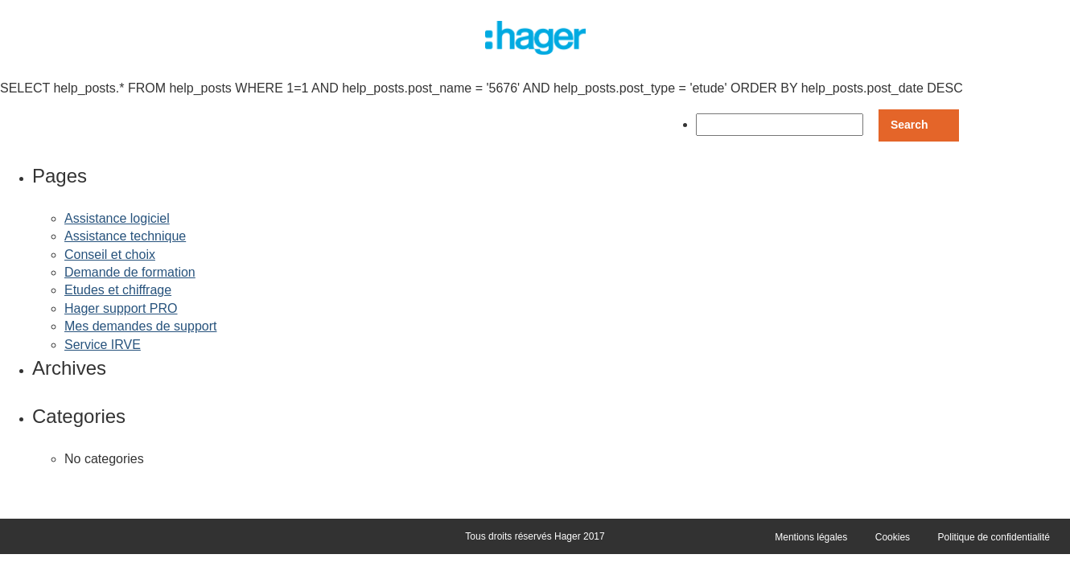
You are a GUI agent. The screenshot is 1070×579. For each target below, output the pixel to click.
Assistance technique (125, 236)
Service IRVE (102, 344)
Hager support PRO (121, 308)
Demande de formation (129, 272)
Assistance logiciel (117, 218)
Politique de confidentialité (994, 537)
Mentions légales (811, 537)
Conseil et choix (109, 254)
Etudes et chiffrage (117, 290)
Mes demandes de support (140, 326)
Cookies (892, 537)
